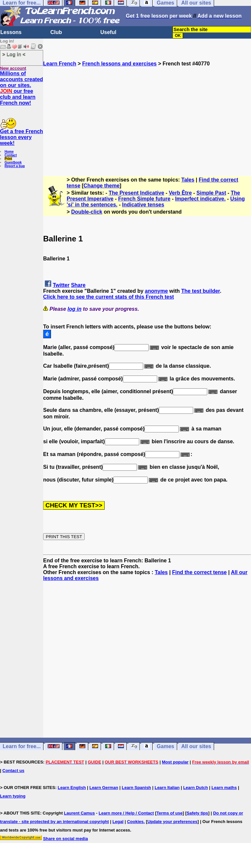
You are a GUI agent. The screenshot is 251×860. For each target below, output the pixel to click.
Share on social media (65, 838)
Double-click (86, 212)
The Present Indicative (136, 193)
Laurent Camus (79, 813)
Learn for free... (22, 746)
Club (56, 32)
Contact (11, 155)
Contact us (13, 770)
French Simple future (144, 199)
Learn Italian (167, 787)
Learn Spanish (136, 787)
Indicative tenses (143, 204)
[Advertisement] (147, 112)
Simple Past (211, 193)
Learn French (59, 63)
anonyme (156, 291)
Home (9, 151)
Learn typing (12, 796)
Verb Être (180, 193)
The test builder (200, 291)
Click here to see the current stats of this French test (108, 297)
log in (75, 309)
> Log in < (13, 54)
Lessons (11, 32)
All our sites (196, 746)
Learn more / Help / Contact (126, 813)
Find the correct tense (199, 572)
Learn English (72, 787)
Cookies (135, 821)
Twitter (61, 285)
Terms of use (170, 813)
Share (78, 285)
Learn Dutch (195, 787)
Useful (108, 32)
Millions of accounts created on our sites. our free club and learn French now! (21, 88)
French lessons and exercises (119, 63)
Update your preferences (172, 821)
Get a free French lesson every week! (21, 137)
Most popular (175, 762)
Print (8, 159)
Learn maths (224, 787)
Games (165, 746)
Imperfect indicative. (200, 199)
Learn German (103, 787)
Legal (118, 821)
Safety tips (197, 813)
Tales (187, 180)
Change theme (102, 185)
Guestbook (13, 162)
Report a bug (15, 166)
